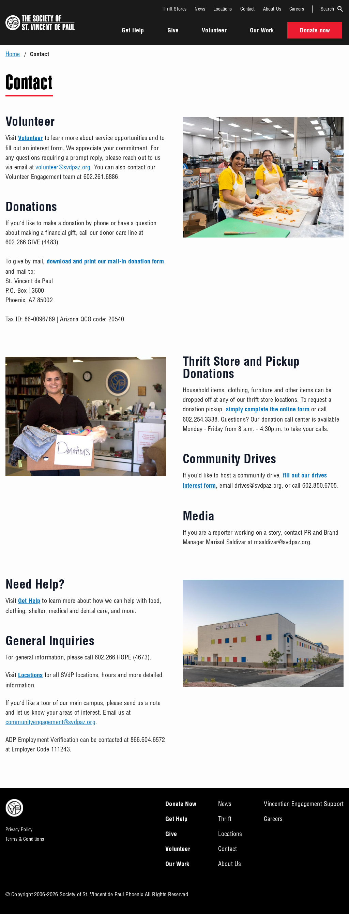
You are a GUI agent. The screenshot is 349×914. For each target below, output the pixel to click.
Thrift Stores (174, 9)
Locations (222, 9)
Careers (296, 9)
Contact (247, 9)
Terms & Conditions (24, 839)
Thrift (224, 819)
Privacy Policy (18, 829)
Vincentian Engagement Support (304, 804)
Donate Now (180, 805)
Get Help (133, 31)
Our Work (262, 31)
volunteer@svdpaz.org (62, 167)
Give (173, 31)
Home (12, 54)
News (200, 9)
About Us (272, 9)
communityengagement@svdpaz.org (50, 722)
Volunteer (214, 31)
